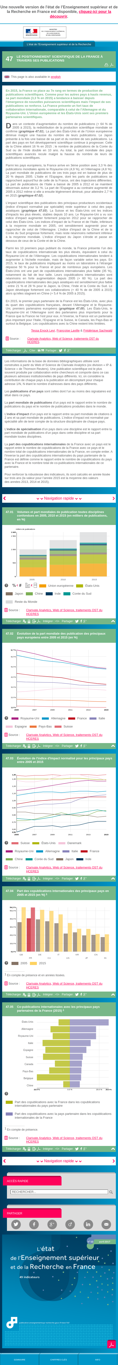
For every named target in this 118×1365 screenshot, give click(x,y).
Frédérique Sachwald (97, 330)
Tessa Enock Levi (43, 330)
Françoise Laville (68, 330)
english (56, 77)
